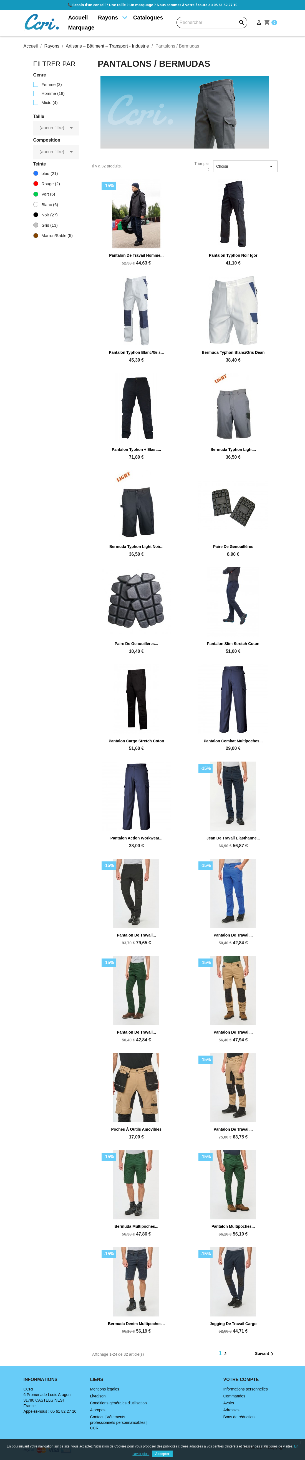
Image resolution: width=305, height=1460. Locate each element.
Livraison (98, 1396)
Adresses (231, 1410)
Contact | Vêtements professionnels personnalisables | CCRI (119, 1422)
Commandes (234, 1396)
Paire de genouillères (233, 546)
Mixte (49, 102)
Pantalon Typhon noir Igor (233, 255)
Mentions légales (104, 1389)
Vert (48, 194)
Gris (49, 225)
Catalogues (148, 17)
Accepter (162, 1454)
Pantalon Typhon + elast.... (136, 449)
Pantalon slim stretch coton (233, 643)
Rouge (50, 183)
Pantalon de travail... (136, 935)
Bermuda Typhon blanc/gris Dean (233, 352)
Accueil (78, 17)
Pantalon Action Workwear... (136, 838)
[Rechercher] (212, 22)
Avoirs (228, 1403)
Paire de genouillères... (136, 643)
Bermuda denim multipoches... (136, 1323)
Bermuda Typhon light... (233, 449)
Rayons (108, 17)
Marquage (81, 27)
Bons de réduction (239, 1417)
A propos (97, 1410)
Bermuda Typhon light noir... (136, 546)
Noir (49, 215)
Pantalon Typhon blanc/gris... (136, 352)
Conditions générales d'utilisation (118, 1403)
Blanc (49, 204)
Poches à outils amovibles (136, 1129)
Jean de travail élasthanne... (233, 838)
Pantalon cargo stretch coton (136, 741)
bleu (49, 173)
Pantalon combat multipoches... (233, 741)
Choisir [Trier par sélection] (245, 166)
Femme (51, 84)
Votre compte (241, 1379)
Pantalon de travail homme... (136, 255)
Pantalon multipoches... (233, 1226)
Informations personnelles (245, 1389)
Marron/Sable (57, 235)
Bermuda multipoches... (136, 1226)
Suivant (265, 1353)
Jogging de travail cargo (233, 1323)
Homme (52, 93)
